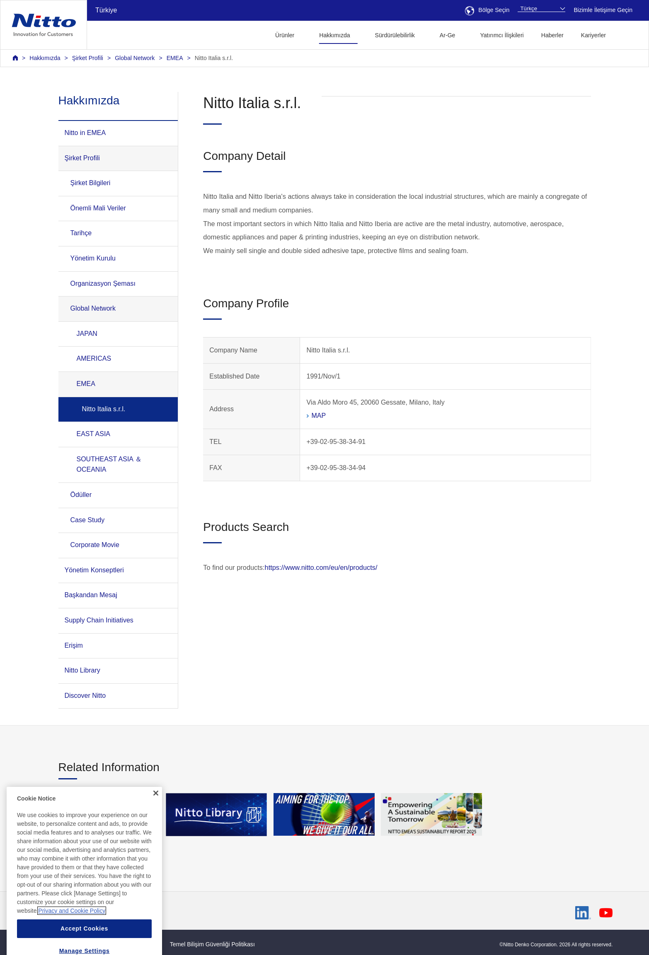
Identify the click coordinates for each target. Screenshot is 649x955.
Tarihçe (81, 232)
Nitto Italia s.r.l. (214, 58)
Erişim (74, 645)
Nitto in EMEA (85, 132)
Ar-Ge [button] (447, 35)
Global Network (135, 58)
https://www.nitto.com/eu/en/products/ (321, 567)
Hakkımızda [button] (334, 35)
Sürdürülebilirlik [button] (395, 35)
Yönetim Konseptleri (94, 570)
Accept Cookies (84, 944)
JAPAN (87, 333)
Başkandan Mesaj (91, 594)
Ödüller (81, 494)
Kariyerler (593, 35)
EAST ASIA (94, 433)
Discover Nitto (85, 695)
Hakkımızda (44, 58)
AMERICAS (94, 358)
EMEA (175, 58)
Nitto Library (82, 670)
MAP (318, 415)
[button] (627, 34)
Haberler (552, 35)
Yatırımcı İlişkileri (501, 35)
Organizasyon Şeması (103, 283)
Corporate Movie (94, 544)
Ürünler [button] (284, 35)
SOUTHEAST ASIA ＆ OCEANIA (109, 464)
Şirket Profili (87, 58)
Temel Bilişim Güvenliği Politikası (212, 944)
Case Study (87, 519)
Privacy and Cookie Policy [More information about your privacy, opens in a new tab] (71, 926)
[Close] (156, 809)
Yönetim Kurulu (93, 258)
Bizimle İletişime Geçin (603, 10)
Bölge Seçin (487, 10)
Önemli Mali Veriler (98, 208)
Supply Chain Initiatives (99, 620)
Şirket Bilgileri (90, 182)
